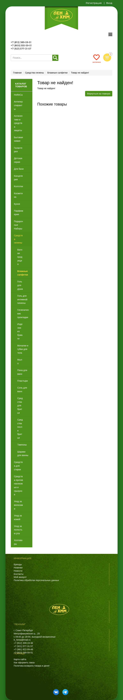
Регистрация (94, 3)
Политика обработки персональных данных (36, 580)
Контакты (18, 574)
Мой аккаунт (20, 577)
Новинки (18, 567)
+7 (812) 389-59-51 (21, 42)
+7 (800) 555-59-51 (21, 45)
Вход (109, 3)
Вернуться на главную (98, 93)
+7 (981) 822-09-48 (23, 649)
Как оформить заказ (24, 662)
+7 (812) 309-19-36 (23, 643)
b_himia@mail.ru (22, 640)
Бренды (18, 564)
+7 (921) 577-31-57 (21, 48)
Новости (18, 571)
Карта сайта (20, 659)
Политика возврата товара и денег (32, 665)
